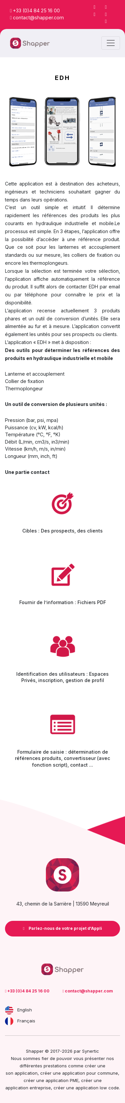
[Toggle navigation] (110, 43)
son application (22, 1073)
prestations (55, 1065)
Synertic (90, 1051)
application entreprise (28, 1087)
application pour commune (90, 1073)
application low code (97, 1087)
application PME (62, 1080)
